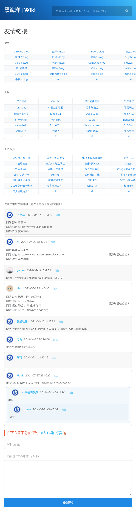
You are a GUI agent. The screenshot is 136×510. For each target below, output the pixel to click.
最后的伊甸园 (92, 101)
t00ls (92, 119)
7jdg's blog (21, 62)
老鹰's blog (97, 73)
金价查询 (56, 174)
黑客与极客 (92, 107)
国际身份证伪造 (21, 180)
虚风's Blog (97, 57)
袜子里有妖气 (30, 392)
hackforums (92, 125)
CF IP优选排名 (21, 174)
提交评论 (68, 502)
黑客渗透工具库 (55, 185)
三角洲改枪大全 (21, 191)
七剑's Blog (58, 62)
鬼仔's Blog (58, 51)
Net (19, 288)
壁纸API (92, 180)
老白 (19, 339)
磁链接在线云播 (21, 158)
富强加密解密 (92, 169)
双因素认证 (21, 169)
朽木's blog (21, 73)
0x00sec (129, 125)
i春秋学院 (129, 130)
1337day (21, 107)
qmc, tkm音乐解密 (92, 158)
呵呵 (19, 357)
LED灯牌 (92, 185)
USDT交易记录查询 (21, 185)
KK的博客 (21, 68)
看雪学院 (129, 107)
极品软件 (22, 321)
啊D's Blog (58, 68)
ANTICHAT (21, 130)
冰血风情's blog (58, 73)
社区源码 (56, 119)
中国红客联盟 (55, 107)
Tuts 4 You (55, 125)
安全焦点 (21, 101)
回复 (58, 215)
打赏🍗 (61, 433)
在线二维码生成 (55, 158)
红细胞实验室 (21, 113)
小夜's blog (21, 79)
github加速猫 (55, 169)
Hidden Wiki (56, 113)
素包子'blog (21, 57)
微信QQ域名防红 (55, 163)
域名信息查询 (55, 180)
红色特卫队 (21, 119)
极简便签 (129, 185)
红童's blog (97, 68)
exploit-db (21, 125)
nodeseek (128, 119)
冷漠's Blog (58, 57)
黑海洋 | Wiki (20, 10)
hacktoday (92, 130)
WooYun (55, 101)
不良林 (21, 215)
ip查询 (128, 163)
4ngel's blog (97, 51)
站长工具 (129, 158)
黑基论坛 (129, 101)
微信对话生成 (92, 174)
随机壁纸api (92, 163)
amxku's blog (21, 51)
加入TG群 (47, 433)
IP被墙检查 (21, 163)
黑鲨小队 (129, 113)
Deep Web (92, 113)
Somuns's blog (96, 62)
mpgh (55, 130)
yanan (21, 270)
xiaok (20, 375)
